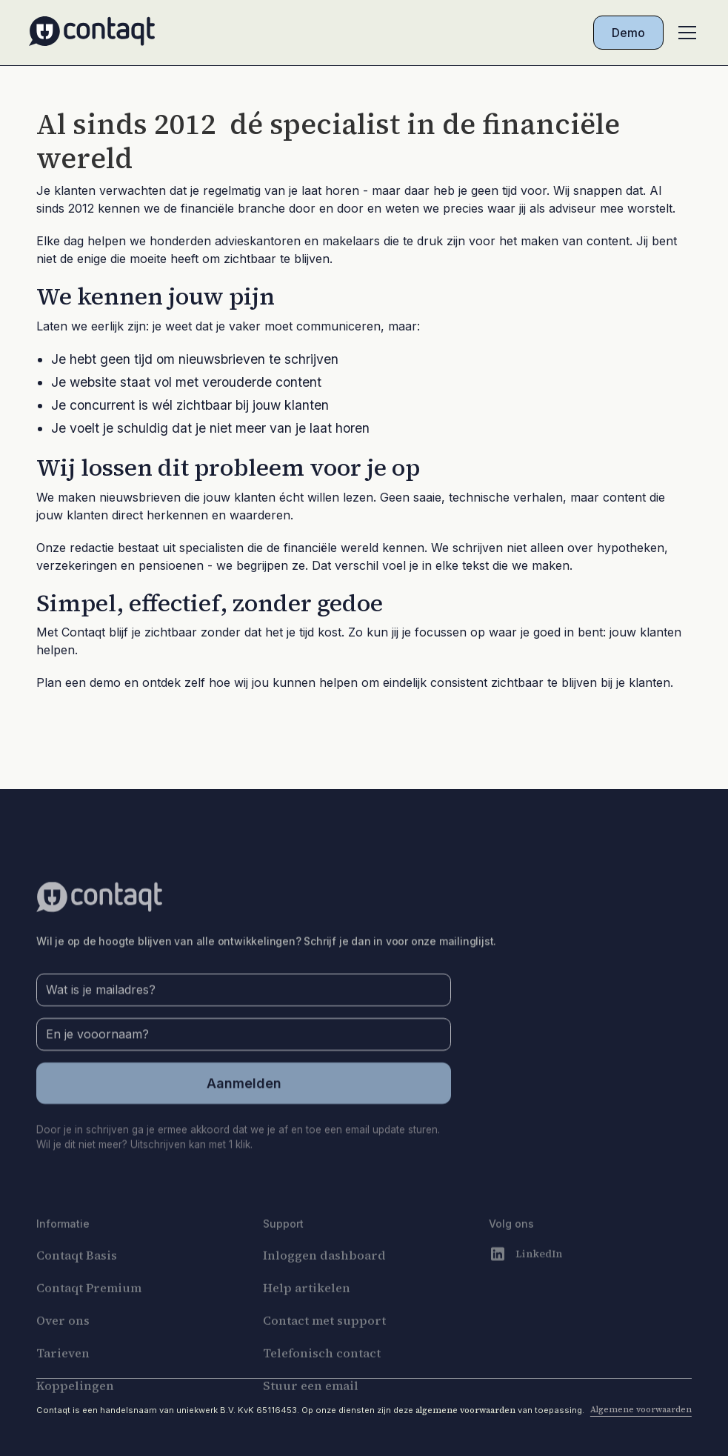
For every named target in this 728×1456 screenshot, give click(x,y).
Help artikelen (306, 1314)
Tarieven (63, 1379)
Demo (628, 32)
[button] (684, 32)
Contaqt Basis (76, 1281)
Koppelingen (75, 1411)
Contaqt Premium (88, 1314)
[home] (92, 33)
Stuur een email (310, 1411)
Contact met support (324, 1346)
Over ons (63, 1346)
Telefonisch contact (322, 1379)
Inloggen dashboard (324, 1281)
